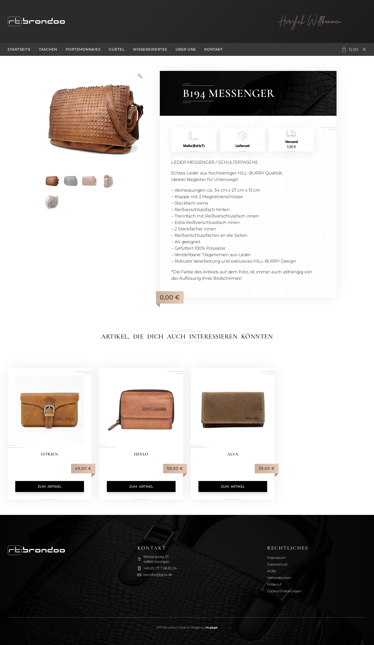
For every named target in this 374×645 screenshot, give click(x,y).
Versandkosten (279, 578)
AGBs (271, 571)
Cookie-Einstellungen (284, 591)
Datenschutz (277, 564)
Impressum (276, 557)
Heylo (141, 454)
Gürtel (117, 49)
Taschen (48, 49)
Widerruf (274, 584)
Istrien (49, 454)
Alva (232, 454)
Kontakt (213, 49)
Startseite (19, 49)
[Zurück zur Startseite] (129, 21)
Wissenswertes (150, 49)
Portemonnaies (83, 49)
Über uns (186, 49)
